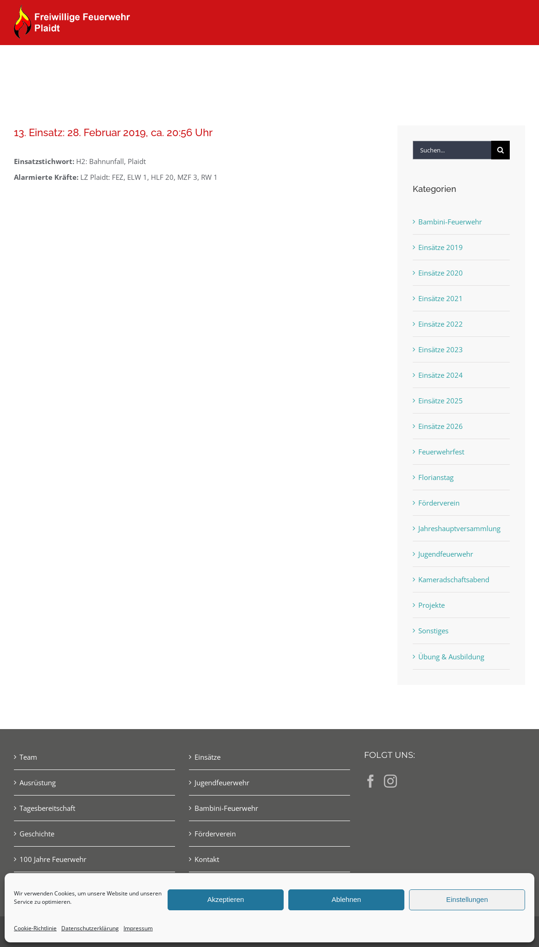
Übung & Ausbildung (451, 656)
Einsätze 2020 (440, 272)
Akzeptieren (225, 899)
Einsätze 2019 (440, 247)
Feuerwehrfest (441, 451)
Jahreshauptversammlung (459, 528)
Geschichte (36, 833)
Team (28, 757)
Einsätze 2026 (440, 426)
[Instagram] (390, 781)
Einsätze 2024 (440, 375)
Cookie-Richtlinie (35, 928)
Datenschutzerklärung (90, 928)
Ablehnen (346, 899)
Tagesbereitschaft (47, 808)
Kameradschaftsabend (453, 579)
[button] (510, 61)
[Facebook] (370, 781)
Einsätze (208, 757)
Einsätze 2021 (440, 298)
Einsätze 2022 (440, 324)
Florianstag (436, 477)
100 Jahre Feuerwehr (52, 859)
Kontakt (207, 859)
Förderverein (439, 502)
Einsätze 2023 (440, 349)
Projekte (431, 605)
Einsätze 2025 (440, 400)
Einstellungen (467, 899)
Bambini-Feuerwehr (450, 221)
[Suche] (500, 150)
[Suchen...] (452, 150)
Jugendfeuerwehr (445, 554)
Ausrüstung (37, 782)
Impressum (138, 928)
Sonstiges (433, 630)
